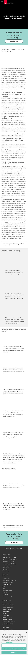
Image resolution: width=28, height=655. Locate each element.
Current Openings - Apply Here (9, 580)
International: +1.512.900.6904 (9, 557)
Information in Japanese (8, 623)
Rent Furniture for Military (8, 607)
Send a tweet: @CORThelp (8, 561)
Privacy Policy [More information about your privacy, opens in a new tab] (9, 642)
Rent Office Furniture (7, 609)
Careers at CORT (6, 578)
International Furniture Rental (9, 621)
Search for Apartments (7, 619)
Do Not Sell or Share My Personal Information (14, 649)
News (4, 586)
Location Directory (7, 584)
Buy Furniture (5, 613)
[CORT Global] (9, 2)
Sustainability (5, 576)
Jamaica (12, 548)
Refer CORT (5, 594)
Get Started (14, 41)
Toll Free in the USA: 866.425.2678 (10, 559)
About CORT (5, 569)
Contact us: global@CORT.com (9, 563)
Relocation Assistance (7, 617)
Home (7, 548)
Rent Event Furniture (7, 611)
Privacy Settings (14, 645)
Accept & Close (14, 652)
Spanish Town (19, 548)
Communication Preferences (9, 596)
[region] (14, 642)
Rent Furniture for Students (8, 605)
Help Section (5, 592)
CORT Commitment (7, 572)
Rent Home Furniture (7, 603)
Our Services (5, 574)
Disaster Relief (6, 615)
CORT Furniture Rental (7, 630)
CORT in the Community (8, 582)
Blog (4, 588)
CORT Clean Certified (7, 590)
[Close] (26, 632)
